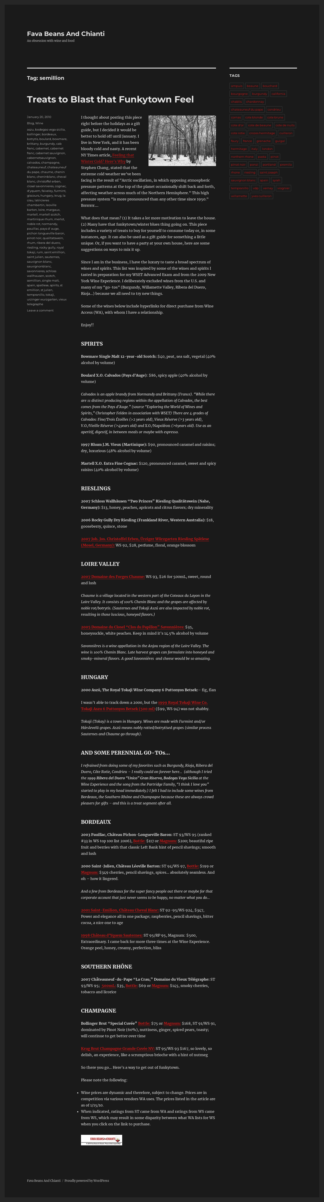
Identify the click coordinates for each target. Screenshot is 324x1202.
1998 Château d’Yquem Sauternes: (112, 935)
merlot (59, 219)
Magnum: (168, 841)
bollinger (33, 134)
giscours (33, 195)
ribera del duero (48, 242)
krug (57, 195)
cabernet (42, 148)
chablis (236, 101)
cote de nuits (285, 125)
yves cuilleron (262, 196)
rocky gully (47, 247)
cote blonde (254, 117)
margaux (53, 209)
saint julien (35, 257)
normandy (49, 224)
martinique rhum (40, 219)
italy (254, 149)
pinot (275, 156)
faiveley (47, 191)
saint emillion (54, 252)
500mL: (108, 985)
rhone (235, 172)
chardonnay (255, 101)
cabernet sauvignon (50, 153)
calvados (33, 162)
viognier (283, 188)
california (278, 94)
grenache (263, 141)
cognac (60, 186)
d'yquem (33, 191)
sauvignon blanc (39, 261)
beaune (252, 86)
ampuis (236, 86)
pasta (262, 156)
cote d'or (237, 125)
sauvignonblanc (39, 266)
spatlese (42, 285)
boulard (45, 139)
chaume (47, 172)
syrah (276, 180)
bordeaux (49, 134)
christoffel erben (49, 181)
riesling (32, 247)
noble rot (33, 224)
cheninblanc (46, 176)
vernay (268, 188)
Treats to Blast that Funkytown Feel (110, 99)
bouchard (270, 86)
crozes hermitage (262, 133)
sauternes (52, 257)
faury (234, 141)
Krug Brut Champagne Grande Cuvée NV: (118, 1048)
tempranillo (35, 294)
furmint (59, 191)
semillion (34, 280)
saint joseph (269, 172)
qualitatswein (53, 238)
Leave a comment (40, 310)
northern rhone (242, 156)
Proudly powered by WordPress (87, 1181)
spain (31, 285)
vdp (256, 188)
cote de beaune (259, 125)
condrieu (274, 109)
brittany (33, 143)
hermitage (239, 149)
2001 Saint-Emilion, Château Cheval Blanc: (120, 910)
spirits (54, 285)
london (267, 149)
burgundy (47, 143)
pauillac (33, 228)
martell (32, 214)
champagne (50, 162)
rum (40, 252)
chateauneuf (36, 167)
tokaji (50, 294)
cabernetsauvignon (41, 158)
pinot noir (34, 238)
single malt (50, 280)
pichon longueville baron (45, 233)
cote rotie (238, 133)
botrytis (32, 139)
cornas (236, 117)
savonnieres (36, 271)
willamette (239, 196)
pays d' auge (49, 228)
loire (41, 209)
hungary (46, 195)
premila (286, 164)
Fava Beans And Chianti (66, 34)
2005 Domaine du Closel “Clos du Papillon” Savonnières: (133, 627)
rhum (31, 242)
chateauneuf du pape (247, 109)
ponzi (254, 164)
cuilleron (285, 133)
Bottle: (139, 841)
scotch (50, 276)
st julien (46, 290)
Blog (30, 123)
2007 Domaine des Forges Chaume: (113, 576)
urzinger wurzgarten (42, 299)
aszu (30, 129)
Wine (39, 123)
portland (269, 164)
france (247, 141)
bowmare (59, 139)
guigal (280, 141)
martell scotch (49, 214)
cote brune (275, 117)
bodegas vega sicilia (50, 129)
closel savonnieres (40, 186)
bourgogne (239, 94)
